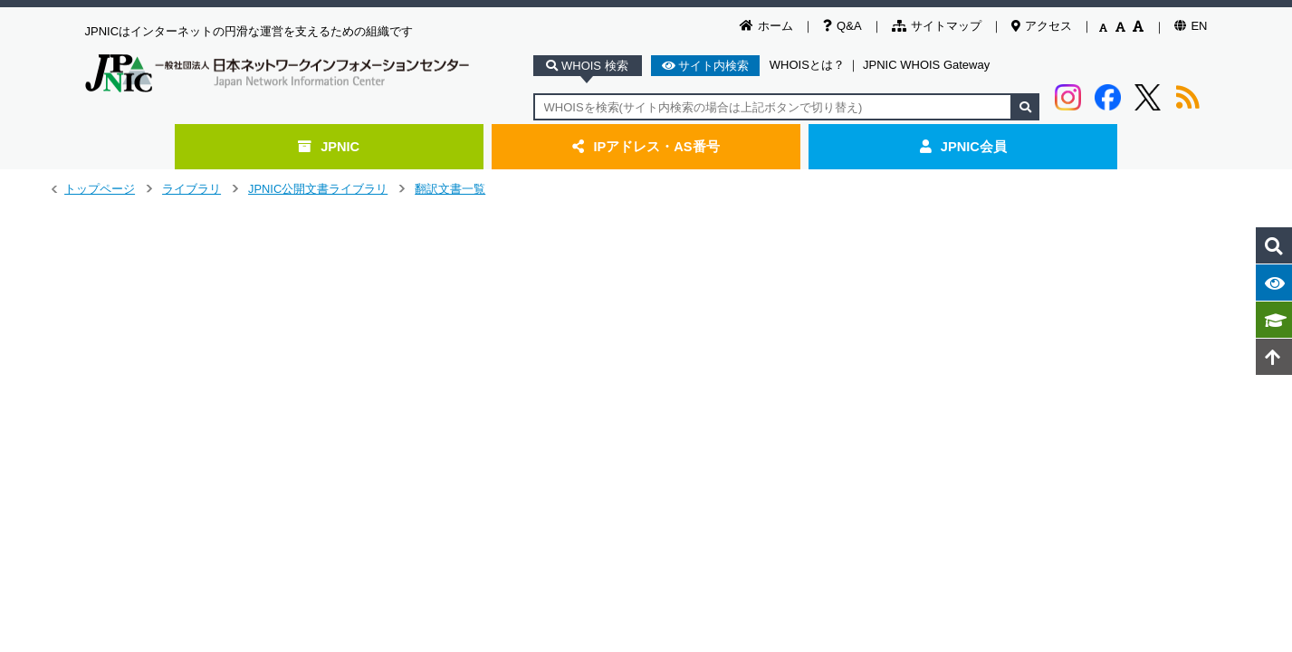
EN (1190, 26)
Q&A (842, 26)
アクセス (1041, 26)
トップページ (99, 189)
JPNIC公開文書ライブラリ (318, 189)
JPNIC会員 (963, 146)
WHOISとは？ (807, 65)
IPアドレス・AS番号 (645, 146)
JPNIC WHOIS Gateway (926, 65)
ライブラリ (191, 189)
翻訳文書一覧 (450, 189)
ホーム (766, 26)
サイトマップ (936, 26)
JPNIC (328, 146)
